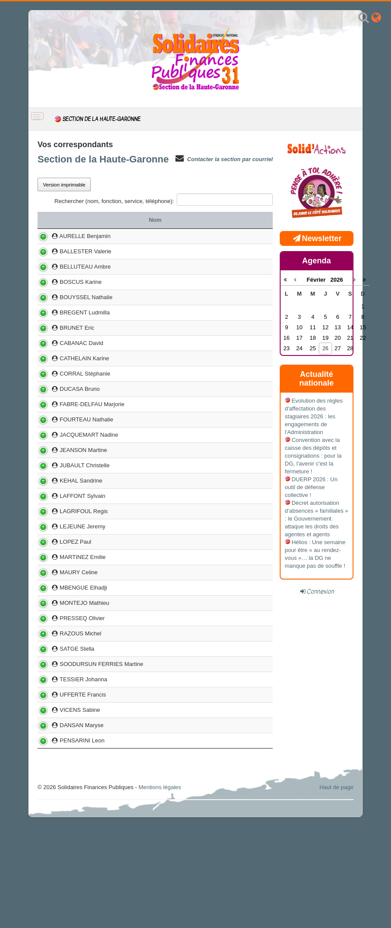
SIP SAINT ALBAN (187, 236)
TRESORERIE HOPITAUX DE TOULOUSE (187, 758)
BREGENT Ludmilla (71, 328)
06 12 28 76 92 (245, 358)
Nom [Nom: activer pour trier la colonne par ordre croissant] (94, 220)
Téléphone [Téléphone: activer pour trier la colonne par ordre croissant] (248, 220)
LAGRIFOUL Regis (70, 558)
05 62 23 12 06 (245, 669)
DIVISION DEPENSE (187, 650)
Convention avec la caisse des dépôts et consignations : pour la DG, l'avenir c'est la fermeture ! (313, 456)
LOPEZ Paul (62, 596)
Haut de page (336, 897)
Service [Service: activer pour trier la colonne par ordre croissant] (187, 220)
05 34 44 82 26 (245, 286)
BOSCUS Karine (67, 286)
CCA (187, 558)
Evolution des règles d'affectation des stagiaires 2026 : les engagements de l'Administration (314, 416)
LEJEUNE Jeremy (69, 577)
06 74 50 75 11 (245, 577)
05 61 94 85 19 (245, 512)
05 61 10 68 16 (245, 543)
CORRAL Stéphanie (72, 401)
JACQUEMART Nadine (76, 478)
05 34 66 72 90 (245, 401)
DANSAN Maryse (68, 835)
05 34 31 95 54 (245, 343)
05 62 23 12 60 (245, 251)
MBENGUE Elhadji (70, 650)
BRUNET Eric (64, 343)
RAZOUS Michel (67, 712)
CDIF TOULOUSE (187, 358)
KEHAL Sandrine (68, 527)
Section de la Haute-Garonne (103, 159)
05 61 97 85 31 (245, 435)
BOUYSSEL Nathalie (73, 309)
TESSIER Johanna (70, 781)
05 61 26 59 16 (245, 455)
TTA (187, 266)
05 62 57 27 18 (245, 478)
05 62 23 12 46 (245, 328)
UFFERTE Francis (69, 796)
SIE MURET (186, 251)
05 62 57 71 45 (245, 650)
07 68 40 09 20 (245, 558)
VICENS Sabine (66, 816)
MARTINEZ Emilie (69, 616)
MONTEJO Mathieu (71, 669)
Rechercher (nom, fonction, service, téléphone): (164, 199)
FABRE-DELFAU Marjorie (79, 435)
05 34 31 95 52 (245, 635)
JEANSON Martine (70, 497)
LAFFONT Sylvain (69, 543)
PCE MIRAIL (187, 527)
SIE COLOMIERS (187, 497)
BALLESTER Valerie (72, 251)
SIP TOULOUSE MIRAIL (187, 796)
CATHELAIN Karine (71, 378)
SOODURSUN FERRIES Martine (88, 758)
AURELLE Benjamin (72, 236)
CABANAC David (68, 358)
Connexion (320, 591)
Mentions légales (159, 897)
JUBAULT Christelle (71, 512)
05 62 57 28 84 (245, 781)
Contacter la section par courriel (230, 159)
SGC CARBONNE (187, 435)
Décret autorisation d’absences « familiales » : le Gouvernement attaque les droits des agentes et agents (316, 519)
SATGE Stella (64, 731)
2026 (336, 279)
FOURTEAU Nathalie (73, 455)
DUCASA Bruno (66, 420)
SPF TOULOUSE (187, 543)
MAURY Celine (65, 635)
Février (318, 279)
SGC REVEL (187, 781)
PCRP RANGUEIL (187, 343)
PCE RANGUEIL (187, 635)
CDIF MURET (187, 328)
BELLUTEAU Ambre (72, 266)
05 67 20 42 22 (245, 527)
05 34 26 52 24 (245, 731)
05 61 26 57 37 (245, 816)
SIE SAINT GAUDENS (187, 512)
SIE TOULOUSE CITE (187, 420)
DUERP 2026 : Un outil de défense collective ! (311, 487)
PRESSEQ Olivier (69, 693)
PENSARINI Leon (69, 850)
